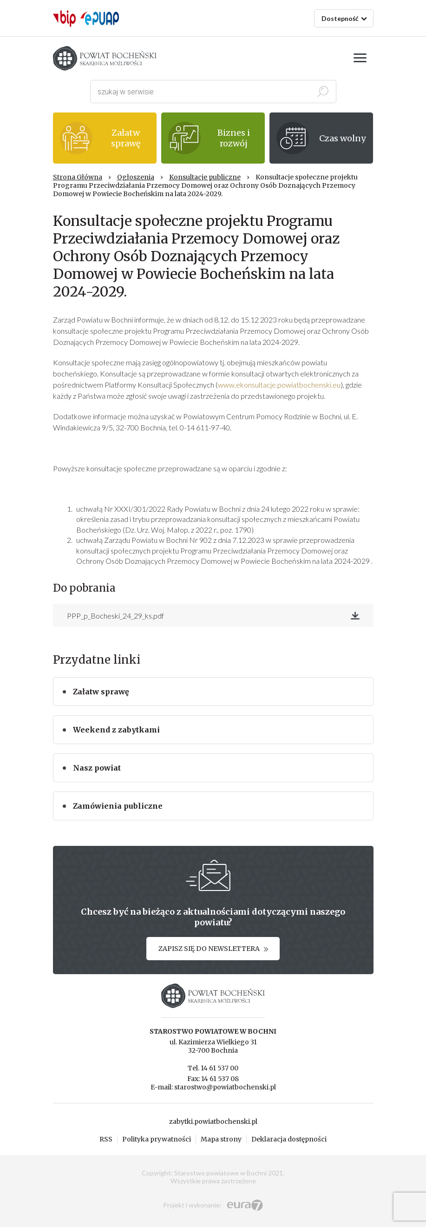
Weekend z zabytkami (116, 729)
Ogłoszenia (135, 177)
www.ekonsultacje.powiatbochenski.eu (279, 384)
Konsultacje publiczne (205, 177)
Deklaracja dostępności (289, 1139)
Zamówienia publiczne (118, 806)
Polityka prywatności (156, 1139)
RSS (105, 1139)
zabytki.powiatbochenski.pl (213, 1121)
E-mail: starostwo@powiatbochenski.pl (213, 1087)
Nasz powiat (97, 767)
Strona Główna (77, 177)
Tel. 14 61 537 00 (213, 1068)
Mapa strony (221, 1139)
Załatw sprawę (101, 691)
